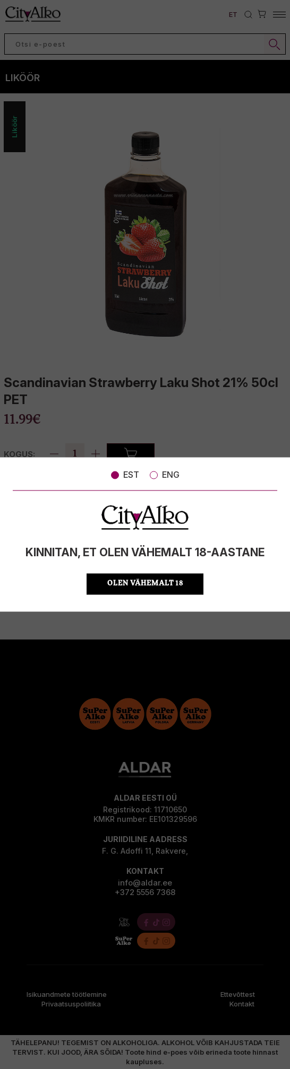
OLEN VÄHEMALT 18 (145, 584)
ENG (165, 474)
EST (125, 474)
